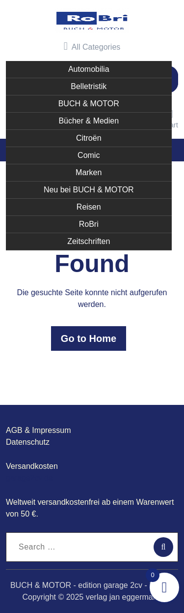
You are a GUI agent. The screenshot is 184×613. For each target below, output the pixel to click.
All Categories (92, 46)
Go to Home (88, 338)
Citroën (89, 138)
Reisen (89, 207)
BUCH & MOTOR (88, 103)
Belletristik (88, 86)
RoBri (89, 224)
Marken (89, 172)
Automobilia (88, 69)
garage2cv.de (29, 478)
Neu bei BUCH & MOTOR (89, 189)
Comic (89, 155)
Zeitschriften (88, 241)
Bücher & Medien (88, 121)
